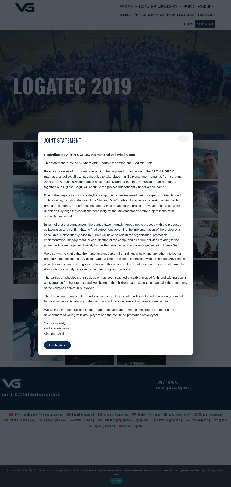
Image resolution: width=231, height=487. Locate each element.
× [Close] (184, 140)
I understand (57, 345)
